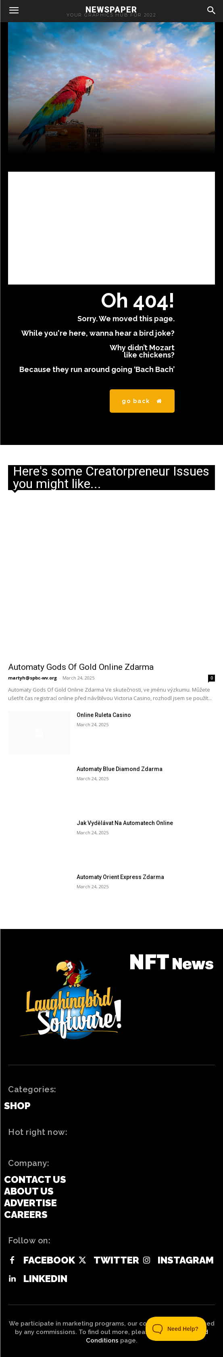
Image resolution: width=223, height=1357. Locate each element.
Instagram (186, 1260)
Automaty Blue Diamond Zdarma (120, 769)
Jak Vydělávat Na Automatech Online (125, 823)
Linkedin (45, 1278)
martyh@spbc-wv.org (32, 678)
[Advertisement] (111, 228)
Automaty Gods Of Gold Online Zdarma (81, 667)
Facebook (49, 1260)
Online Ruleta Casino (104, 715)
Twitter (116, 1260)
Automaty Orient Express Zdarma (120, 877)
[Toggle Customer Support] (176, 1329)
